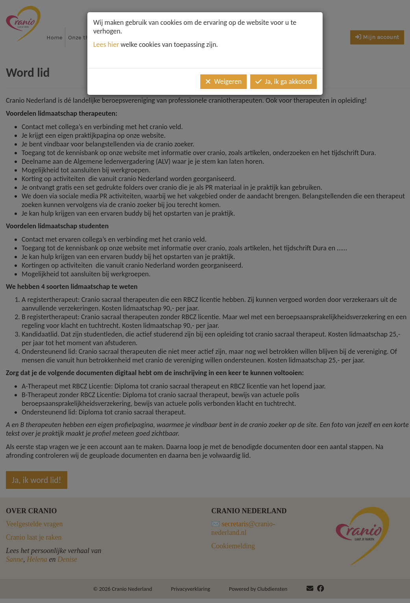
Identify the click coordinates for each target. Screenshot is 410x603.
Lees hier (106, 44)
